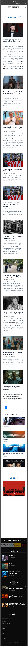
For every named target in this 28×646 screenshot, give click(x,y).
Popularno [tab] (14, 414)
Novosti (4, 621)
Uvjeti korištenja (16, 1)
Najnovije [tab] (7, 414)
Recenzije (14, 583)
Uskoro (13, 478)
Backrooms (5, 439)
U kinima (4, 636)
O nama (3, 1)
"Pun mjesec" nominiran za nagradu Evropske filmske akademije (11, 387)
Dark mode (17, 3)
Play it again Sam (6, 623)
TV (3, 633)
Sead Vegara (6, 44)
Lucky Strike (6, 426)
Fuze (4, 468)
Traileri (4, 628)
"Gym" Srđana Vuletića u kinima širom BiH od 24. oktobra (11, 204)
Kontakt (23, 1)
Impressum (9, 1)
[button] (25, 7)
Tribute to (4, 631)
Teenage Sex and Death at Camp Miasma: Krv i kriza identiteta (16, 596)
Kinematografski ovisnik (7, 618)
